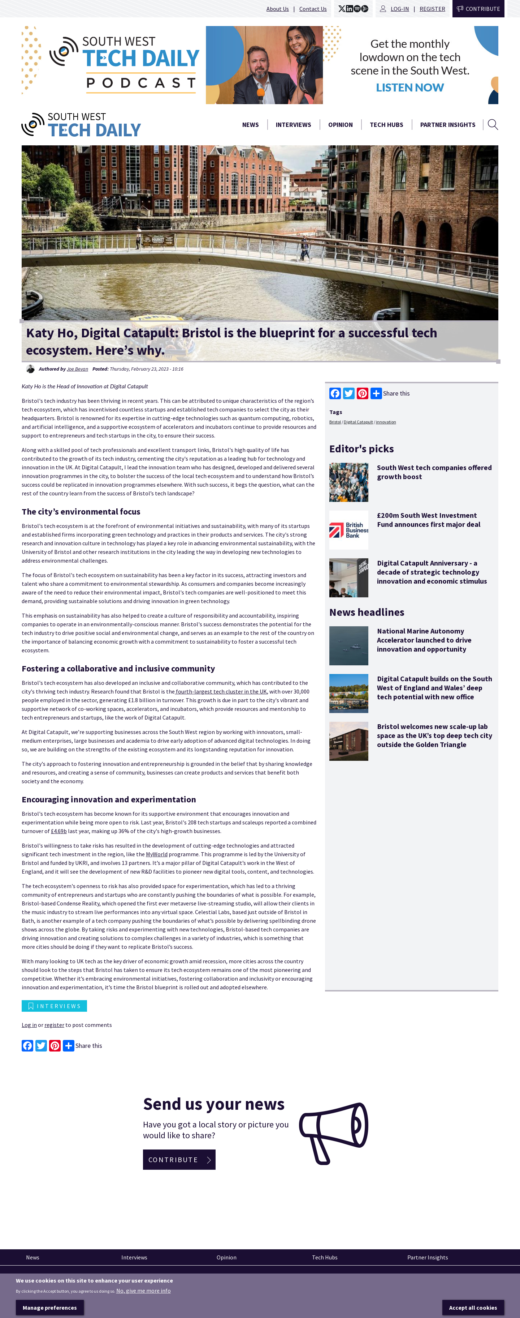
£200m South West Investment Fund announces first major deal (428, 520)
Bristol (335, 422)
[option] (260, 65)
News (250, 124)
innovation (386, 422)
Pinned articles (41, 1278)
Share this (390, 393)
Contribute (483, 8)
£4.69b (59, 831)
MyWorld (157, 854)
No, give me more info (143, 1304)
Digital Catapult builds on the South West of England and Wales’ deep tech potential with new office (434, 687)
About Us (277, 8)
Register (432, 8)
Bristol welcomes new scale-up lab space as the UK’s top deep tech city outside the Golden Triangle (434, 735)
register (54, 1024)
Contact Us (313, 8)
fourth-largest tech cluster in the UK (221, 691)
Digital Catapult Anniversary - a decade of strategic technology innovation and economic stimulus (432, 571)
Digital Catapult (358, 422)
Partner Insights (448, 124)
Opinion (340, 124)
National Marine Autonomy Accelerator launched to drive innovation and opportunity (424, 639)
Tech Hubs (386, 124)
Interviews (293, 124)
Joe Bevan (77, 369)
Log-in (400, 8)
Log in (29, 1024)
